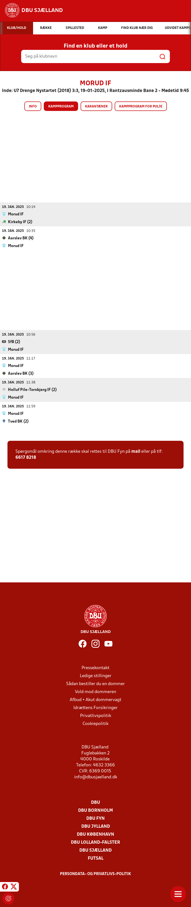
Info (33, 106)
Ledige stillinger (95, 676)
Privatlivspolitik (95, 716)
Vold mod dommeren (95, 692)
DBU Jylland (95, 826)
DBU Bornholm (95, 810)
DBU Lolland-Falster (95, 842)
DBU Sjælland (95, 850)
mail (135, 451)
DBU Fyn (95, 818)
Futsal (95, 858)
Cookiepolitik (95, 724)
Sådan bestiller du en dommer (95, 684)
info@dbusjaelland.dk (95, 777)
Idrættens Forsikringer (95, 708)
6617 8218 (25, 457)
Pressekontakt (95, 668)
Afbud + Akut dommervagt (95, 700)
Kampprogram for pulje (140, 106)
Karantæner (96, 106)
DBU (95, 802)
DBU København (95, 834)
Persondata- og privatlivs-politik (95, 874)
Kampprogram (61, 106)
